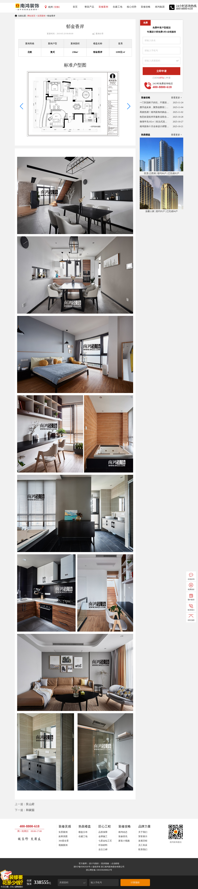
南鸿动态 (122, 832)
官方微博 (83, 863)
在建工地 (82, 836)
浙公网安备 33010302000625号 (99, 870)
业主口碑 (102, 849)
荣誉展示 (142, 836)
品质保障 (102, 832)
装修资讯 (122, 836)
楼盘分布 (82, 832)
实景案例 (41, 16)
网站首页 (31, 16)
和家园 (30, 810)
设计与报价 (94, 863)
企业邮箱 (115, 863)
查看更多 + (176, 97)
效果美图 (63, 836)
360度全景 (64, 841)
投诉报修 (105, 863)
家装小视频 (124, 841)
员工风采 (142, 845)
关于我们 (142, 832)
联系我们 (142, 849)
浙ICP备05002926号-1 (83, 867)
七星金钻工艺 (105, 841)
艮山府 (30, 804)
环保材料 (102, 845)
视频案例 (63, 845)
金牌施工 (102, 836)
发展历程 (142, 841)
